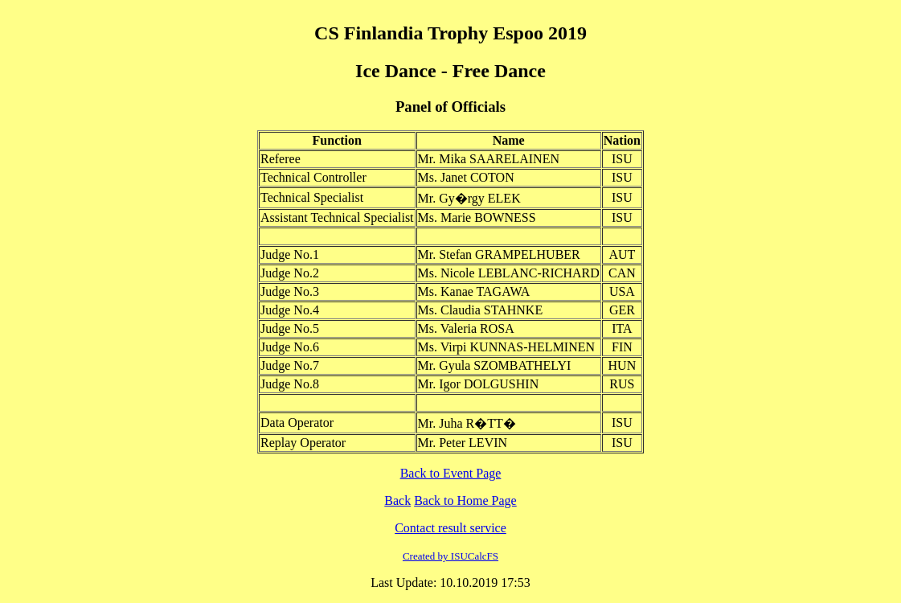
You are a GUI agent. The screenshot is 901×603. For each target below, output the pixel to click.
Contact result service (450, 528)
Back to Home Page (465, 500)
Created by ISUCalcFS (450, 556)
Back (397, 500)
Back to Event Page (451, 473)
